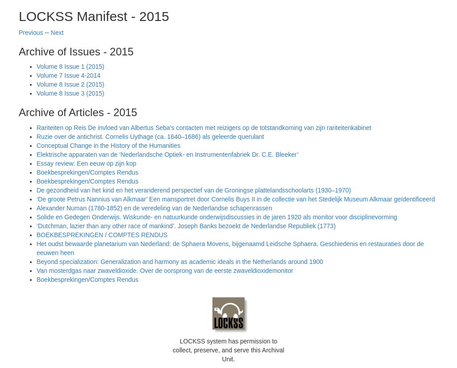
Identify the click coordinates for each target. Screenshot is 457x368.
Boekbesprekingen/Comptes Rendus (87, 172)
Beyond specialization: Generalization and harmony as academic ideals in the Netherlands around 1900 (180, 261)
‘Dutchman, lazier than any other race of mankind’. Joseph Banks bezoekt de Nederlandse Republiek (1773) (186, 226)
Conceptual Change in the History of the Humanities (108, 145)
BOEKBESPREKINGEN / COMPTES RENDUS (102, 234)
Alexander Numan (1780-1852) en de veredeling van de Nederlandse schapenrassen (154, 208)
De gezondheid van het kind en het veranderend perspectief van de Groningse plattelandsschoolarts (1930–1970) (194, 190)
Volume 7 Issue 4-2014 (68, 75)
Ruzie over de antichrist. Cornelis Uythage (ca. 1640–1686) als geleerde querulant (150, 136)
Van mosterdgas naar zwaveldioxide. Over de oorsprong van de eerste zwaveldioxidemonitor (165, 270)
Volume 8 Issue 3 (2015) (70, 93)
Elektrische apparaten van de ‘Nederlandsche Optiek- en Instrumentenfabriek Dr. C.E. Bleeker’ (168, 154)
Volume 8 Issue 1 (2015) (70, 66)
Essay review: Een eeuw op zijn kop (86, 163)
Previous (31, 32)
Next (57, 32)
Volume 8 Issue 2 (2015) (70, 84)
